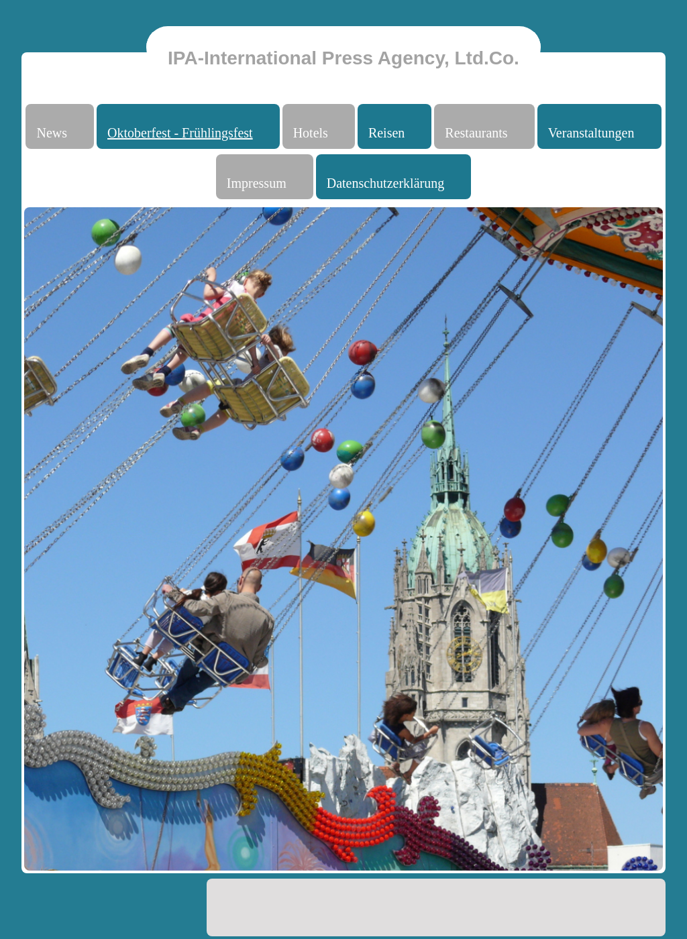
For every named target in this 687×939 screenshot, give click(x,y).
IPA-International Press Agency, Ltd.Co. (343, 58)
